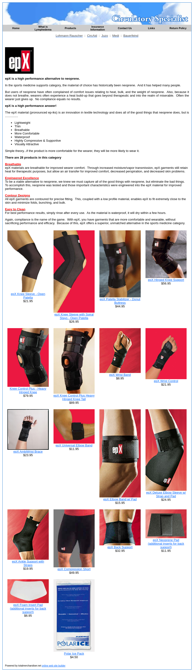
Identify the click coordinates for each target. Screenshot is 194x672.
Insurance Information (98, 28)
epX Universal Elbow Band (74, 445)
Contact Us (125, 28)
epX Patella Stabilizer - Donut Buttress (120, 301)
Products (70, 28)
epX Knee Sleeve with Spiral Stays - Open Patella (74, 316)
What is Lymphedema (43, 28)
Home (16, 28)
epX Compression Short (74, 569)
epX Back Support (120, 547)
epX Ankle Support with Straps (28, 563)
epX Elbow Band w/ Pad (120, 499)
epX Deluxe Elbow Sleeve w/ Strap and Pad (166, 494)
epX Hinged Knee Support (166, 280)
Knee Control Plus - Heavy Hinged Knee (28, 390)
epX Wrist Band (120, 375)
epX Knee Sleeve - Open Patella (28, 295)
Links (151, 28)
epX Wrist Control (166, 381)
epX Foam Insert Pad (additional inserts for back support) (28, 608)
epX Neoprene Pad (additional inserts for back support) (166, 543)
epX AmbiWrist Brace (28, 451)
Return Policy (178, 28)
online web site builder (53, 665)
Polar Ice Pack (74, 653)
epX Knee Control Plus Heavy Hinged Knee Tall (74, 397)
